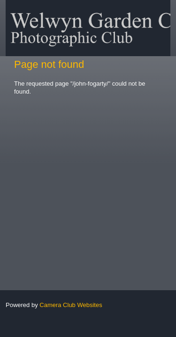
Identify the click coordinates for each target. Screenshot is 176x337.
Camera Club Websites (70, 304)
